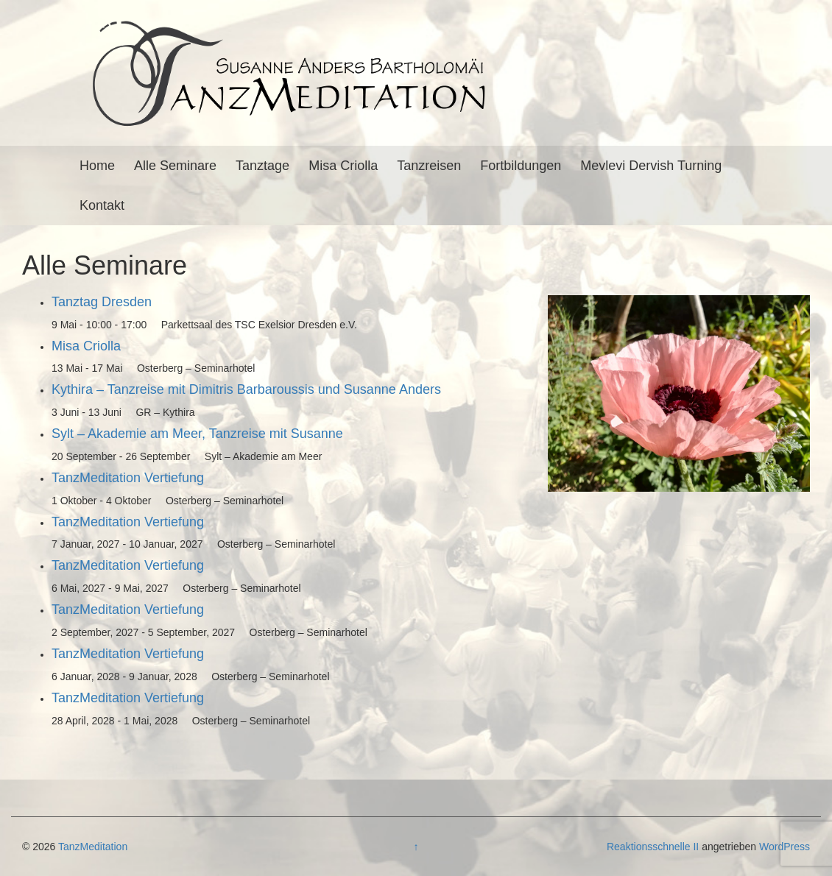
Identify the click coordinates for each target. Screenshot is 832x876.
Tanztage (262, 165)
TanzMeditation (92, 846)
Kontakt (102, 205)
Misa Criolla (343, 165)
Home (97, 165)
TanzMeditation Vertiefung (128, 477)
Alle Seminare (175, 165)
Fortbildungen (520, 165)
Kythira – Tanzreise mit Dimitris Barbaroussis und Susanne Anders (246, 389)
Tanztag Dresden (102, 301)
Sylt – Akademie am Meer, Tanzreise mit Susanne (197, 433)
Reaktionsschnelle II (653, 846)
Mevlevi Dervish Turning (651, 165)
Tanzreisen (429, 165)
